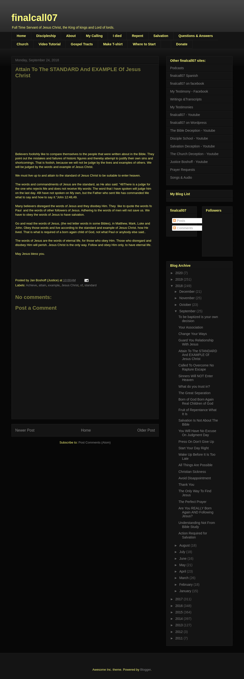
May (182, 565)
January (185, 591)
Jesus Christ (70, 285)
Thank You (186, 484)
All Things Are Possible (195, 465)
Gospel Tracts (82, 44)
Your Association (190, 327)
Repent (137, 36)
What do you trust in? (194, 386)
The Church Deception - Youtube (194, 154)
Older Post (146, 430)
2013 (179, 625)
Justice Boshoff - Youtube (189, 162)
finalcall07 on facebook (187, 83)
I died (117, 36)
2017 (179, 599)
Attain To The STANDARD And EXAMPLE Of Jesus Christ (197, 355)
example (54, 285)
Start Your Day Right (193, 448)
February (186, 584)
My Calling (94, 36)
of (81, 285)
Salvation (160, 36)
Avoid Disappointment (194, 478)
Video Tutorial (50, 44)
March (184, 578)
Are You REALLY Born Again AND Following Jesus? (196, 512)
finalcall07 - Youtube (185, 115)
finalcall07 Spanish (184, 76)
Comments (183, 228)
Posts (179, 221)
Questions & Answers (195, 36)
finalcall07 (34, 17)
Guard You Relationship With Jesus (196, 342)
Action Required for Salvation (192, 535)
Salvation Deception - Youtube (192, 146)
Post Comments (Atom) (94, 442)
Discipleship (46, 36)
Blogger (145, 669)
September (187, 311)
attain (42, 285)
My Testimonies (181, 107)
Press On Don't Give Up (196, 442)
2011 (179, 638)
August (184, 545)
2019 (179, 279)
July (182, 552)
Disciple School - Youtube (189, 138)
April (183, 571)
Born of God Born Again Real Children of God (196, 401)
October (185, 305)
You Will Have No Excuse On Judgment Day (197, 433)
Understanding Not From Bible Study (196, 525)
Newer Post (25, 430)
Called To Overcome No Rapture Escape (196, 367)
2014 (179, 619)
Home (21, 36)
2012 (179, 632)
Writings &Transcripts (186, 99)
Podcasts (177, 68)
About (71, 36)
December (187, 291)
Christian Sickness (192, 472)
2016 (179, 606)
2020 (179, 273)
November (187, 298)
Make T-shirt (113, 44)
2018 (179, 286)
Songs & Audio (181, 177)
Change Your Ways (192, 334)
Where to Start (144, 44)
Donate (181, 44)
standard (91, 285)
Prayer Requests (182, 170)
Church (22, 44)
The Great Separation (194, 393)
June (183, 558)
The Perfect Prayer (192, 502)
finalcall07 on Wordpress (188, 123)
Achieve (31, 285)
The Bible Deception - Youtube (192, 130)
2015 (179, 612)
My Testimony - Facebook (189, 91)
